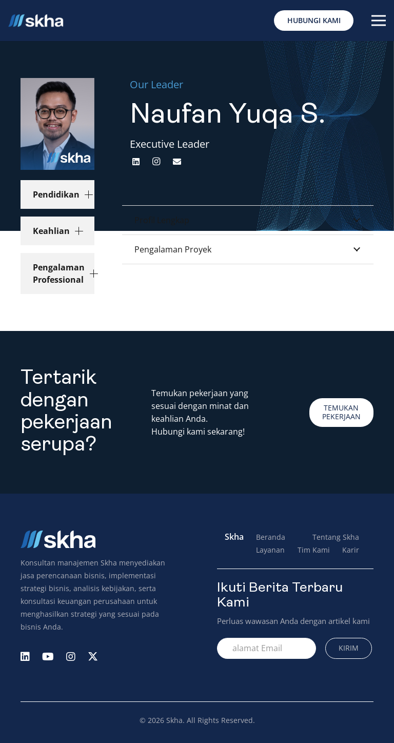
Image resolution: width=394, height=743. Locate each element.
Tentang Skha (335, 537)
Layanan (270, 550)
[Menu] (378, 20)
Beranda (270, 537)
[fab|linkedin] (25, 657)
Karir (350, 550)
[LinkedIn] (136, 161)
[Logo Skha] (35, 20)
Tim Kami (314, 550)
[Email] (177, 161)
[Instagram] (156, 161)
